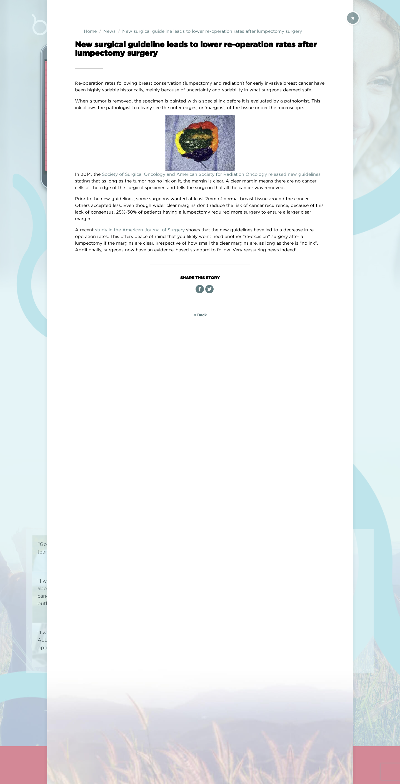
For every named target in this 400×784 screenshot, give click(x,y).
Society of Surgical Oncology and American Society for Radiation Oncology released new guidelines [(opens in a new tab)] (211, 174)
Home (90, 31)
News (109, 31)
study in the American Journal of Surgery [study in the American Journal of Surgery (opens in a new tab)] (140, 229)
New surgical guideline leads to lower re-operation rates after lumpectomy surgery (212, 31)
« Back (200, 315)
